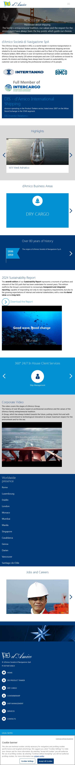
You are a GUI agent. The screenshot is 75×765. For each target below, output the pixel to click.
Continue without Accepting (64, 740)
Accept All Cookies (45, 762)
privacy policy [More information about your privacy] (39, 757)
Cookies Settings (27, 762)
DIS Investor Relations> (16, 115)
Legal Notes (7, 733)
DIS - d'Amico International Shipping (29, 101)
